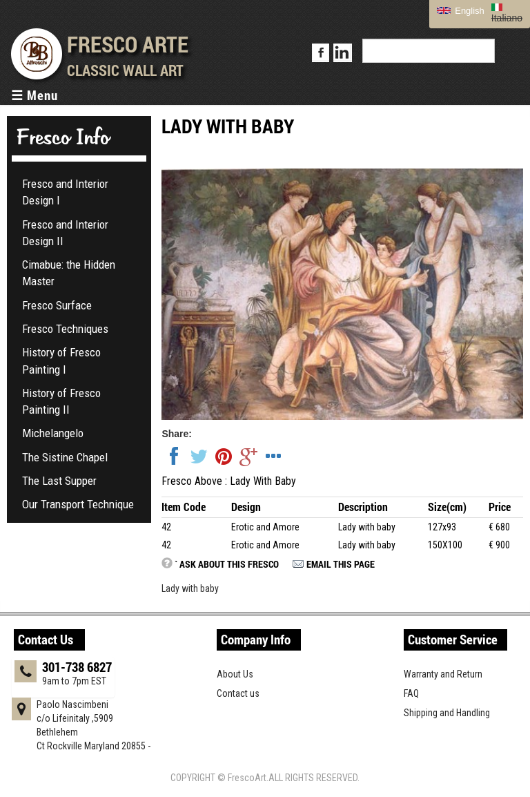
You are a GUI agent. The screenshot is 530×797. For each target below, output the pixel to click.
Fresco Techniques (65, 329)
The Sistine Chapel (65, 457)
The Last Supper (59, 481)
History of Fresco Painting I (61, 360)
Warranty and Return (443, 674)
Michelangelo (53, 433)
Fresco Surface (57, 305)
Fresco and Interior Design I (65, 192)
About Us (235, 674)
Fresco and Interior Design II (65, 233)
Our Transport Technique (78, 504)
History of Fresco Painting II (61, 401)
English (460, 11)
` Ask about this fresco (227, 563)
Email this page (340, 563)
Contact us (238, 693)
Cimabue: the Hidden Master (68, 273)
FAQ (411, 693)
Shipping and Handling (447, 712)
